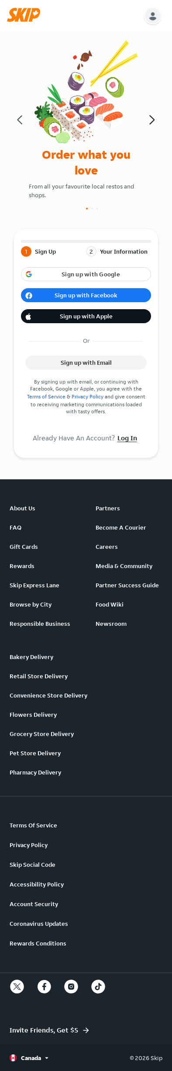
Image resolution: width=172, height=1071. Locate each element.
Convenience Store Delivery (48, 695)
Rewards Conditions (38, 943)
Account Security (34, 904)
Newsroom (111, 624)
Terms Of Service (33, 825)
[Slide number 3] (97, 208)
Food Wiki (110, 604)
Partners (108, 508)
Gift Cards (24, 547)
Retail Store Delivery (39, 676)
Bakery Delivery (31, 657)
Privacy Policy (87, 396)
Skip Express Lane (34, 585)
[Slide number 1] (87, 208)
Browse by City (31, 604)
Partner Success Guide (127, 585)
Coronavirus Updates (39, 924)
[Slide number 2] (92, 208)
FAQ (15, 527)
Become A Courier (121, 527)
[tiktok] (98, 986)
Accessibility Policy (37, 884)
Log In (127, 438)
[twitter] (17, 986)
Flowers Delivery (33, 715)
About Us (22, 508)
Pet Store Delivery (35, 753)
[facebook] (44, 986)
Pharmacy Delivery (35, 772)
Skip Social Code (32, 865)
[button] (26, 20)
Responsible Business (40, 624)
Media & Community (124, 566)
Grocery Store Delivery (42, 734)
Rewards (22, 566)
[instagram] (71, 986)
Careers (107, 547)
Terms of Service (46, 396)
